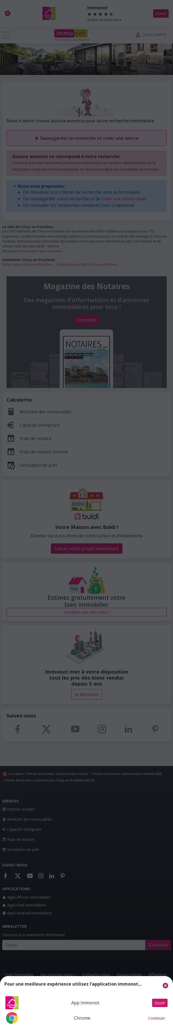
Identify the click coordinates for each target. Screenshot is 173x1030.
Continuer (156, 1018)
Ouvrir (160, 1002)
